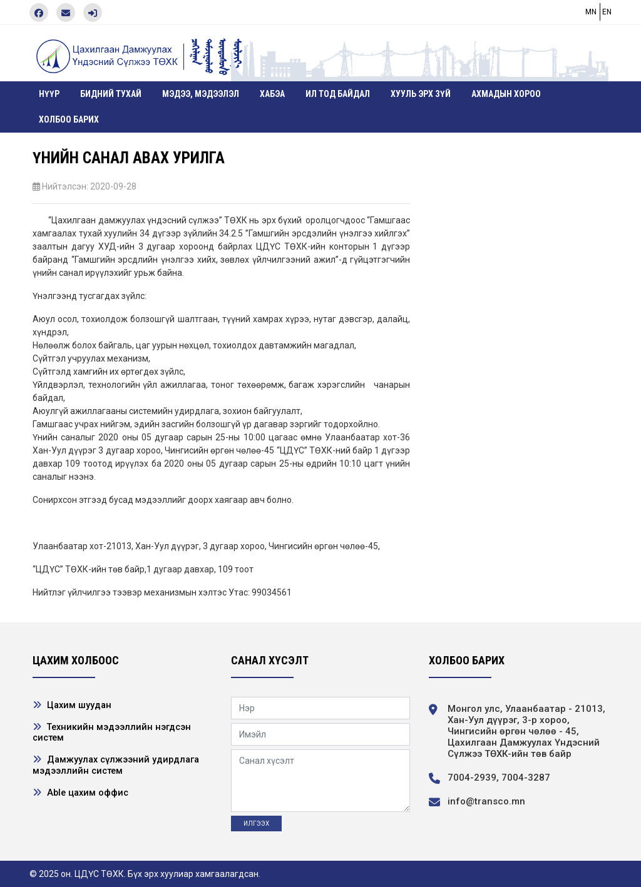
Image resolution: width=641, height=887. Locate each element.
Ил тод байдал (337, 94)
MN (591, 12)
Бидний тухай (110, 94)
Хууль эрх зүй (421, 94)
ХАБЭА (272, 94)
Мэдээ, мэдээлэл (200, 94)
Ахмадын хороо (506, 94)
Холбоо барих (69, 119)
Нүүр (49, 94)
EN (607, 12)
